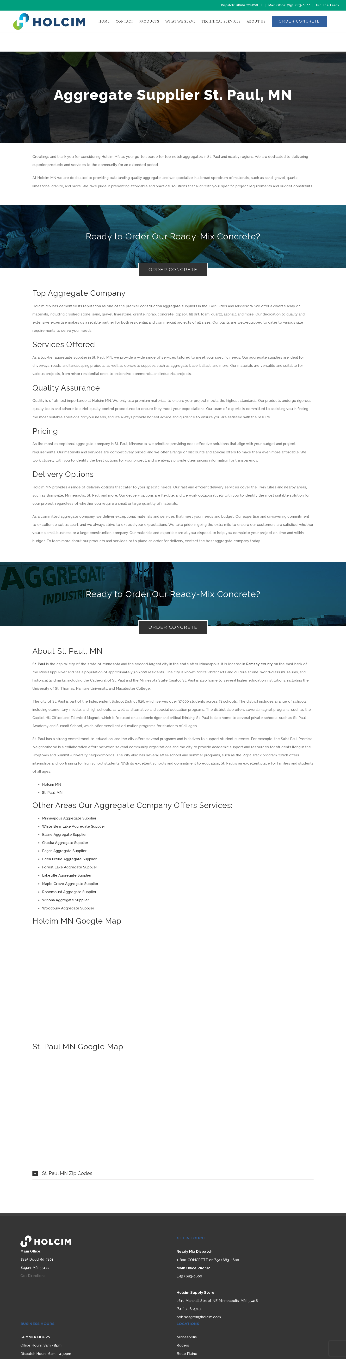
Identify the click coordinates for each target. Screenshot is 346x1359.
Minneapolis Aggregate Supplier (69, 818)
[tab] (173, 1173)
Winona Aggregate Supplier (65, 900)
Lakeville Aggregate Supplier (67, 875)
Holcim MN (51, 784)
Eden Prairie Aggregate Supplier (69, 859)
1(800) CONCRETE (249, 5)
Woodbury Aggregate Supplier (68, 908)
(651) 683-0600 (298, 5)
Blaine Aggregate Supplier (64, 834)
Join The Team (327, 5)
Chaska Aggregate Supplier (65, 843)
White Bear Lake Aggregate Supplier (73, 826)
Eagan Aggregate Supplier (64, 851)
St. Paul (38, 664)
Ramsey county (259, 664)
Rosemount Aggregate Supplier (69, 892)
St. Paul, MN (52, 792)
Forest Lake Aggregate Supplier (69, 867)
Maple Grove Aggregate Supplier (70, 884)
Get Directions (32, 1276)
